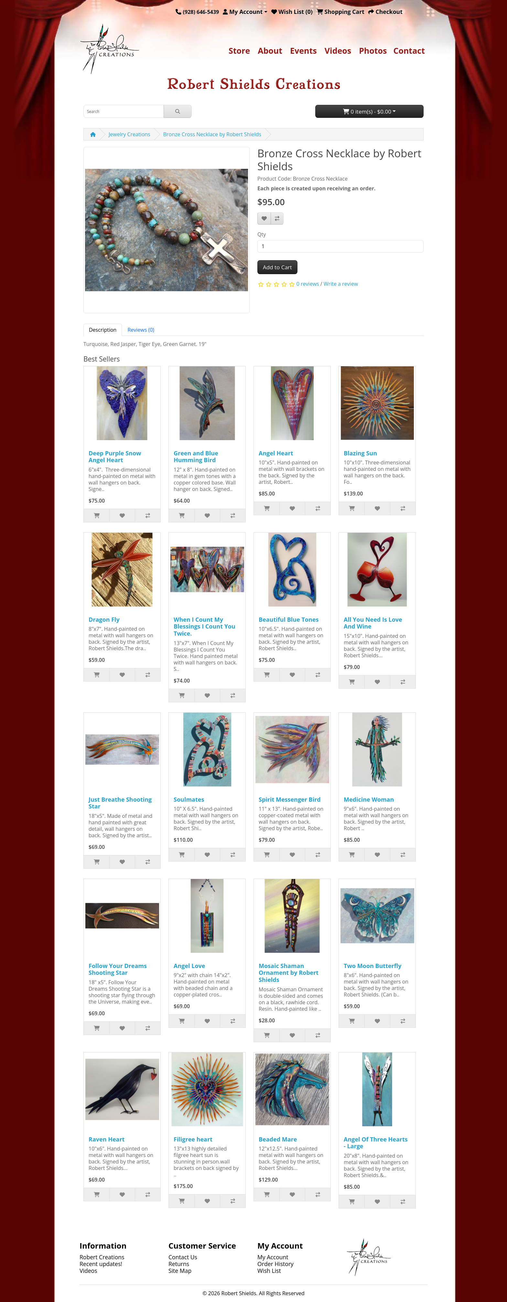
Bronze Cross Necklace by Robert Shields (212, 134)
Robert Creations (102, 1257)
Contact (409, 50)
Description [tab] (102, 329)
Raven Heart (106, 1139)
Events (303, 50)
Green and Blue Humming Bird (196, 456)
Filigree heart (193, 1139)
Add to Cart (277, 267)
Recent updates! (101, 1264)
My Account (272, 1257)
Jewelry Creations (129, 134)
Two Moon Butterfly (372, 966)
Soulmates (189, 799)
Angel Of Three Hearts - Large (376, 1142)
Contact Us (182, 1257)
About (270, 50)
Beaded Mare (278, 1139)
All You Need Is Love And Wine (373, 623)
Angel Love (189, 966)
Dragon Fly (104, 619)
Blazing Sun (360, 453)
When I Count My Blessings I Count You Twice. (204, 626)
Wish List (269, 1270)
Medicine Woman (369, 799)
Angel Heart (276, 453)
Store (239, 50)
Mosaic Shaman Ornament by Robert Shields (288, 973)
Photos (373, 50)
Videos (338, 50)
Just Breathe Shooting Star (120, 803)
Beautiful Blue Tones (288, 619)
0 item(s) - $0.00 (367, 111)
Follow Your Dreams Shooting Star (118, 969)
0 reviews (308, 284)
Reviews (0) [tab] (140, 329)
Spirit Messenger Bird (290, 799)
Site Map (179, 1270)
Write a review (341, 284)
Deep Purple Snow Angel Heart (115, 456)
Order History (275, 1264)
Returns (178, 1264)
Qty (261, 234)
